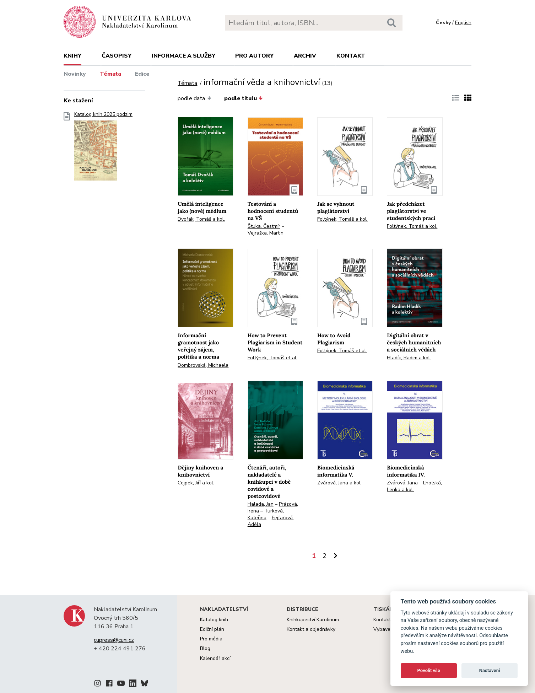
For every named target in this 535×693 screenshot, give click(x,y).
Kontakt (350, 56)
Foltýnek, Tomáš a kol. (342, 219)
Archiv (305, 56)
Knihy (72, 56)
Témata (110, 74)
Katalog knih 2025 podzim (103, 148)
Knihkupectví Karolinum (313, 619)
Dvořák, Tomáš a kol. (201, 219)
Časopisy (116, 56)
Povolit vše (428, 670)
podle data (194, 98)
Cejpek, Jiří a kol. (196, 482)
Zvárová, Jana (402, 482)
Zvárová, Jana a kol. (339, 482)
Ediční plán (212, 629)
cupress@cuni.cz (114, 640)
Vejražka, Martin (265, 233)
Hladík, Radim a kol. (409, 357)
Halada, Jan (261, 504)
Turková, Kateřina (266, 514)
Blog (205, 648)
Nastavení (489, 670)
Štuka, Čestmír (264, 226)
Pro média (211, 638)
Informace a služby (183, 56)
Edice (142, 74)
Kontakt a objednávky (311, 629)
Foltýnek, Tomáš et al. (272, 357)
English (463, 22)
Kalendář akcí (215, 658)
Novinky (75, 74)
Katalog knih (214, 619)
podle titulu (243, 98)
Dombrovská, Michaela (203, 365)
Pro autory (254, 56)
